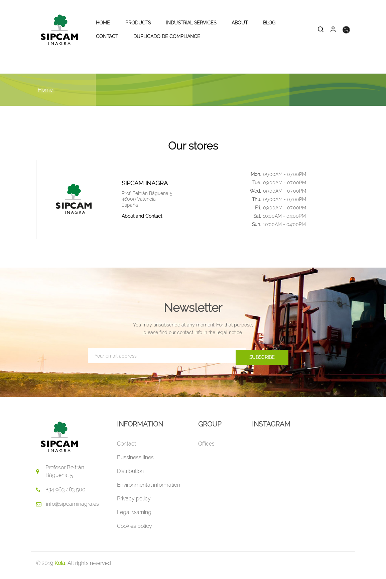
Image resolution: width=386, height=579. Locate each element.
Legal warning (134, 516)
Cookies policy (134, 530)
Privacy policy (134, 502)
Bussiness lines (135, 461)
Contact (126, 448)
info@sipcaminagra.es (72, 508)
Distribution (130, 475)
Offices (206, 448)
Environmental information (148, 489)
